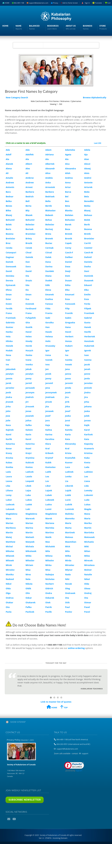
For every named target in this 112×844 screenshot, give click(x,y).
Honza (68, 341)
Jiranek (9, 401)
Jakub (29, 369)
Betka (87, 205)
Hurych (29, 350)
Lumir (48, 509)
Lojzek (48, 490)
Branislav (30, 233)
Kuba (87, 457)
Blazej (87, 210)
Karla (68, 434)
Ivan (86, 355)
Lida (86, 485)
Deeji (67, 271)
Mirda (68, 560)
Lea (47, 476)
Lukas (87, 504)
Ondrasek (70, 593)
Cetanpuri (11, 252)
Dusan (68, 280)
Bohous (88, 215)
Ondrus (9, 597)
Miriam (29, 565)
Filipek (87, 308)
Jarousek (30, 387)
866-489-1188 (18, 3)
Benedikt (89, 201)
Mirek (9, 565)
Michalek (50, 546)
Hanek (87, 327)
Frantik (69, 313)
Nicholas (49, 579)
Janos (68, 378)
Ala (7, 159)
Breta (48, 233)
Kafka (29, 425)
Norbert (49, 583)
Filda (47, 308)
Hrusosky (50, 345)
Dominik (88, 275)
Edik (47, 285)
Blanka (68, 210)
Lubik (68, 495)
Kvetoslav (50, 467)
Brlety (29, 238)
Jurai (67, 420)
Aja (86, 154)
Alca (67, 163)
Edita (68, 285)
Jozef (47, 415)
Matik (48, 537)
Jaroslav (88, 383)
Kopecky (88, 443)
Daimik (29, 257)
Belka (9, 201)
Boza (67, 229)
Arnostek (50, 187)
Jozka (68, 415)
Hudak (9, 350)
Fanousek (70, 303)
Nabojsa (49, 574)
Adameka (70, 149)
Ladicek (30, 471)
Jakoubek (10, 369)
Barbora (30, 191)
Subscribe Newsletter (24, 800)
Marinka (49, 527)
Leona (9, 481)
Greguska (70, 322)
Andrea (69, 177)
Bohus (48, 219)
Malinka (69, 513)
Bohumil (10, 219)
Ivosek (68, 364)
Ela (27, 289)
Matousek (89, 537)
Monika (10, 574)
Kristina (88, 453)
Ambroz (30, 177)
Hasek (48, 331)
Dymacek (10, 285)
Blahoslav (50, 210)
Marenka (70, 518)
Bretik (87, 233)
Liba (8, 485)
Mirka (48, 565)
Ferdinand (31, 308)
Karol (28, 439)
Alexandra (70, 168)
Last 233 (97, 143)
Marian (9, 523)
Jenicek (88, 387)
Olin (28, 593)
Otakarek (30, 602)
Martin (87, 527)
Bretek (68, 233)
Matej (9, 537)
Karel (87, 429)
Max (47, 541)
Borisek (29, 229)
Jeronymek (51, 392)
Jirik (67, 401)
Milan (87, 551)
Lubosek (49, 499)
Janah (87, 369)
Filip (67, 308)
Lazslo (29, 476)
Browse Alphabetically (94, 97)
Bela (86, 196)
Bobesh (49, 215)
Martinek (70, 532)
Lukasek (10, 509)
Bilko (8, 210)
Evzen (9, 303)
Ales (28, 168)
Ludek (29, 504)
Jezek (68, 392)
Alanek (9, 163)
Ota (67, 597)
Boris (8, 229)
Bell (27, 201)
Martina (49, 532)
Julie (8, 420)
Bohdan (69, 215)
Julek (87, 415)
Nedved (10, 579)
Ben (67, 201)
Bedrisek (50, 196)
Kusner (69, 462)
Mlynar (69, 569)
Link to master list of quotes (56, 701)
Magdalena (11, 513)
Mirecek (88, 560)
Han (47, 327)
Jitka (67, 406)
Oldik (28, 588)
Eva (27, 299)
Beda (87, 191)
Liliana (9, 490)
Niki (67, 579)
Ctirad (48, 252)
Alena (9, 168)
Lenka (68, 476)
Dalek (48, 257)
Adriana (49, 154)
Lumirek (69, 509)
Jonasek (49, 411)
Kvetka (9, 467)
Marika (88, 523)
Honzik (9, 345)
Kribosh (49, 453)
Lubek (48, 495)
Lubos (29, 499)
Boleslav (30, 224)
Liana (87, 481)
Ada (8, 149)
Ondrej (87, 593)
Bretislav (10, 238)
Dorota (9, 280)
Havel (68, 331)
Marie (68, 523)
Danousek (11, 266)
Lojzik (68, 490)
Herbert (69, 336)
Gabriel (88, 317)
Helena (49, 336)
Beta (67, 205)
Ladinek (69, 471)
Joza (8, 415)
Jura (47, 420)
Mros (28, 574)
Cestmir (88, 247)
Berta (28, 205)
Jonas (28, 411)
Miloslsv (49, 560)
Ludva (48, 504)
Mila (47, 551)
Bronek (49, 238)
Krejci (29, 453)
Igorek (87, 350)
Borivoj (49, 229)
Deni (86, 271)
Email (9, 819)
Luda (86, 499)
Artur (68, 187)
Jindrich (30, 397)
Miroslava (89, 565)
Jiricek (48, 401)
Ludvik (68, 504)
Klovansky (70, 443)
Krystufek (70, 457)
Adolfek (30, 154)
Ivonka (29, 364)
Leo (86, 476)
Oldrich (49, 588)
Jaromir (69, 383)
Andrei (87, 177)
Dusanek (88, 280)
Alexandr (50, 168)
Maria (87, 518)
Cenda (9, 247)
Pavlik (48, 611)
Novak (68, 583)
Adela (87, 149)
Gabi (47, 317)
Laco (67, 467)
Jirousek (30, 406)
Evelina (49, 299)
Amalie (9, 177)
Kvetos (29, 467)
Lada (86, 467)
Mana (87, 513)
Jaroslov (10, 387)
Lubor (9, 499)
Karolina (49, 439)
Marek (48, 518)
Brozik (29, 243)
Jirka (86, 401)
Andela (49, 177)
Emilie (87, 294)
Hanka (9, 331)
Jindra (87, 392)
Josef (67, 411)
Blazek (29, 215)
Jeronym (30, 392)
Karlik (9, 439)
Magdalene (51, 513)
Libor (48, 485)
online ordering (76, 648)
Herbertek (89, 336)
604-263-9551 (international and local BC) (73, 744)
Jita (47, 406)
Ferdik (9, 308)
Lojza (28, 490)
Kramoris (89, 448)
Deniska (10, 275)
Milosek (10, 560)
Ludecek (10, 504)
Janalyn (10, 373)
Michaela (89, 541)
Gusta (87, 322)
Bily (27, 210)
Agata (68, 154)
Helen (29, 336)
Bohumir (30, 219)
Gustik (29, 327)
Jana (67, 369)
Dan (28, 261)
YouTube (14, 819)
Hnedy (29, 341)
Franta (48, 313)
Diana (48, 275)
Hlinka (9, 341)
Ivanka (68, 359)
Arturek (88, 187)
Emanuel (69, 294)
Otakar (9, 602)
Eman (9, 294)
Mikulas (10, 551)
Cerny (68, 247)
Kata (67, 439)
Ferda (87, 303)
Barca (68, 191)
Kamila (68, 429)
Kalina (48, 429)
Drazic (29, 280)
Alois (86, 173)
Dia (27, 275)
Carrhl (87, 243)
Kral (47, 448)
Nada (68, 574)
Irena (48, 355)
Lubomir (88, 495)
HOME (5, 3)
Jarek (8, 383)
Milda (28, 555)
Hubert (69, 345)
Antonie (88, 182)
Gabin (68, 317)
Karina (48, 434)
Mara (8, 518)
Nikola (29, 583)
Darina (48, 266)
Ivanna (87, 359)
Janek (48, 373)
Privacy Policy (20, 739)
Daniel (68, 261)
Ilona (8, 355)
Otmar (87, 602)
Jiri (27, 401)
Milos (87, 555)
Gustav (9, 327)
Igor (47, 350)
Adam (48, 149)
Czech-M (88, 252)
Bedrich (30, 196)
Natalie (88, 574)
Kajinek (10, 429)
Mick (67, 546)
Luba (28, 495)
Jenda (68, 387)
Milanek (10, 555)
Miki (86, 546)
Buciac (48, 243)
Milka (68, 555)
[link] (74, 767)
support (85, 753)
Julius (28, 420)
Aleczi (87, 163)
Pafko (29, 607)
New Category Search (17, 97)
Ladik (48, 471)
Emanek (49, 294)
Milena (48, 555)
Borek (68, 224)
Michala (30, 546)
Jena (47, 387)
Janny (29, 378)
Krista (68, 453)
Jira (67, 397)
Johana (88, 406)
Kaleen (29, 429)
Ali (7, 173)
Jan (47, 369)
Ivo (7, 364)
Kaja (47, 425)
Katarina (10, 443)
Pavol (87, 611)
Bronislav (89, 238)
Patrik (48, 607)
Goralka (49, 322)
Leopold (30, 481)
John (8, 411)
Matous (69, 537)
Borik (87, 224)
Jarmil (29, 383)
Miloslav (30, 560)
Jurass (87, 420)
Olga (8, 593)
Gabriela (10, 322)
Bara (8, 191)
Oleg (67, 588)
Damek (9, 261)
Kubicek (30, 462)
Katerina (30, 443)
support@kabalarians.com (37, 3)
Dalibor (69, 257)
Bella (48, 201)
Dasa (67, 266)
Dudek (48, 280)
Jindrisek (50, 397)
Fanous (49, 303)
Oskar (29, 597)
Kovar (9, 448)
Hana (68, 327)
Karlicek (88, 434)
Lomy (8, 495)
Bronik (68, 238)
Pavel (87, 607)
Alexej (87, 168)
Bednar (9, 196)
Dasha (87, 266)
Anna (68, 182)
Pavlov (68, 611)
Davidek (49, 271)
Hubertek (89, 345)
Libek (28, 485)
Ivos (47, 364)
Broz (8, 243)
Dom (67, 275)
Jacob (87, 364)
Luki (28, 509)
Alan (86, 159)
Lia (66, 481)
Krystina (30, 457)
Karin (28, 434)
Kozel (28, 448)
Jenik (8, 392)
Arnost (29, 187)
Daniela (88, 261)
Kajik (87, 425)
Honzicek (89, 341)
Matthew (10, 541)
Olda (86, 583)
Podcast (19, 819)
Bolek (87, 219)
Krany (9, 453)
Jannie (9, 378)
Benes (9, 205)
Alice (47, 173)
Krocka (9, 457)
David (9, 271)
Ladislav (88, 471)
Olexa (87, 588)
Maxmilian (70, 541)
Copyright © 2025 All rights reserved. (53, 835)
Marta (68, 527)
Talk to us (60, 732)
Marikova (11, 527)
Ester (8, 299)
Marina (29, 527)
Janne (87, 373)
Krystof (49, 457)
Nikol (87, 579)
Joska (87, 411)
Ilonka (29, 355)
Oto (8, 607)
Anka (48, 182)
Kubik (48, 462)
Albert (29, 163)
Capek (68, 243)
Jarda (87, 378)
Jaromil (49, 383)
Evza (67, 299)
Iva (66, 355)
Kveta (87, 462)
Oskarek (49, 597)
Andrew (10, 182)
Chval (28, 252)
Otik (67, 602)
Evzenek (30, 303)
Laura (9, 476)
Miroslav (69, 565)
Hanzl (29, 331)
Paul (67, 607)
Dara (28, 266)
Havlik (87, 331)
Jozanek (30, 415)
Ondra (48, 593)
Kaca (8, 425)
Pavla (8, 611)
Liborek (69, 485)
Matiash (30, 537)
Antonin (10, 187)
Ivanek (48, 359)
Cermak (49, 247)
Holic (48, 341)
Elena (48, 289)
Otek (47, 602)
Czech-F (69, 252)
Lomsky (88, 490)
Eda (27, 285)
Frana (9, 313)
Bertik (48, 205)
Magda (87, 509)
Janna (68, 373)
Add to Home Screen (69, 3)
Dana (48, 261)
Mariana (49, 523)
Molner (88, 569)
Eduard (88, 285)
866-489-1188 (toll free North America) (72, 739)
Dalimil (88, 257)
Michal (9, 546)
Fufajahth (31, 317)
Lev (47, 481)
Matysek (30, 541)
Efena (9, 289)
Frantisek (89, 313)
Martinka (89, 532)
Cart (109, 3)
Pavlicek (30, 611)
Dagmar (10, 257)
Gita (28, 322)
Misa (28, 569)
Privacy (54, 3)
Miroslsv (10, 569)
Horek (29, 345)
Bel (67, 196)
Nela (28, 579)
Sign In (87, 3)
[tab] (56, 722)
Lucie (68, 499)
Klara (48, 443)
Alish (67, 173)
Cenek (29, 247)
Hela (8, 336)
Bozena (88, 229)
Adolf (8, 154)
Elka (67, 289)
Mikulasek (31, 551)
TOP (64, 707)
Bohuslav (70, 219)
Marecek (30, 518)
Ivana (28, 359)
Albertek (49, 163)
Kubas (9, 462)
